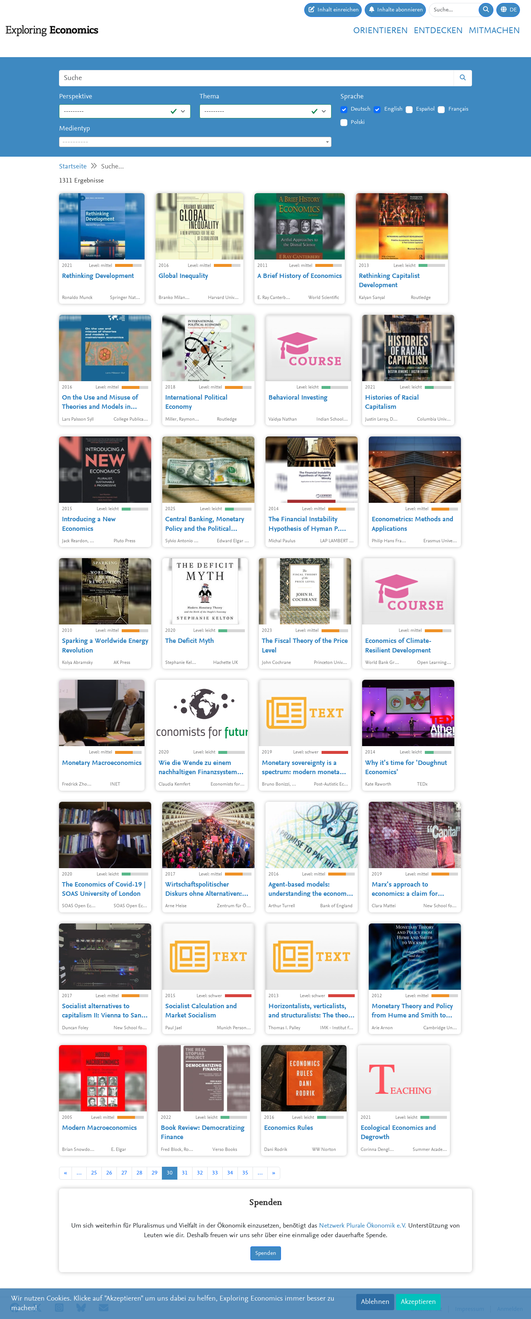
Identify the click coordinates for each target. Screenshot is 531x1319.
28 (139, 1173)
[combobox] (195, 142)
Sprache (352, 96)
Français (458, 109)
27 (124, 1173)
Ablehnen (375, 1302)
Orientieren (380, 31)
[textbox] (195, 142)
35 (245, 1173)
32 (200, 1173)
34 (230, 1173)
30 (170, 1173)
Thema (209, 96)
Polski (358, 122)
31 (185, 1173)
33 (215, 1173)
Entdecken (438, 31)
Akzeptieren (418, 1302)
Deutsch (361, 109)
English (393, 109)
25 (94, 1173)
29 (154, 1173)
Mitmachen (494, 31)
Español (425, 109)
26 (109, 1173)
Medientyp (74, 128)
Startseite (73, 166)
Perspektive (75, 96)
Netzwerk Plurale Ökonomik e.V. (362, 1226)
